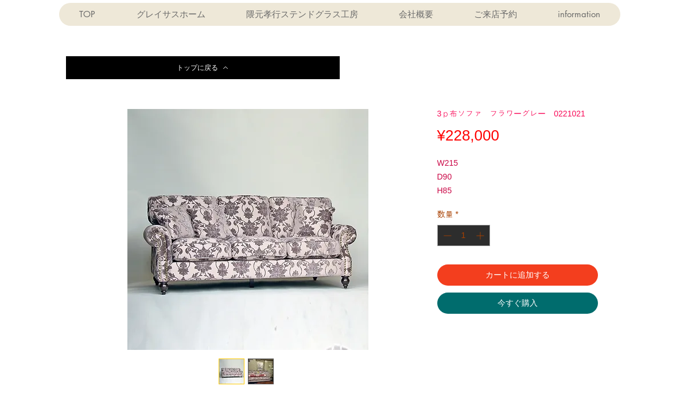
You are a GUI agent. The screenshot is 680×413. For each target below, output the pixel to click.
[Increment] (481, 235)
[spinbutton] (463, 235)
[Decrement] (446, 235)
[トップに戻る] (203, 67)
